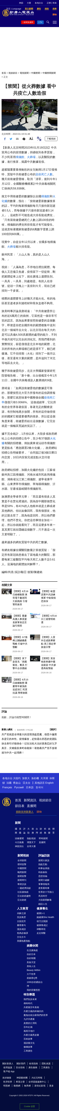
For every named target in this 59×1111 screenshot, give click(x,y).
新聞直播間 (28, 22)
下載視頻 (51, 138)
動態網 (17, 1085)
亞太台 (26, 782)
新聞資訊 (30, 800)
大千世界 (31, 974)
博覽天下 (31, 842)
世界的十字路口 (46, 892)
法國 (8, 782)
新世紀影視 (39, 1085)
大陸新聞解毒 (45, 900)
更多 (51, 1085)
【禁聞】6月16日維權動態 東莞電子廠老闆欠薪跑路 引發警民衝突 (20, 598)
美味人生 (31, 966)
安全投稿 (20, 1067)
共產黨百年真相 (31, 1007)
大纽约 (17, 778)
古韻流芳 (21, 921)
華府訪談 (21, 884)
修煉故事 (28, 1047)
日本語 (30, 787)
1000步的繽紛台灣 (35, 984)
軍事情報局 (43, 884)
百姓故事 (28, 1039)
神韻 (21, 3)
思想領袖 (42, 876)
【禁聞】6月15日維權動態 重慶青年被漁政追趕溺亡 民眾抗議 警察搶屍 (20, 686)
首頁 (4, 73)
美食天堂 (31, 962)
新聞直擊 (21, 876)
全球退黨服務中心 (37, 1082)
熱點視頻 (31, 838)
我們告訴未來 (30, 999)
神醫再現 (41, 929)
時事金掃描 (43, 868)
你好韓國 (31, 958)
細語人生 (42, 904)
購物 (39, 811)
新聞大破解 (43, 880)
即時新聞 (43, 838)
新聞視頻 (23, 855)
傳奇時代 (28, 1003)
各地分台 (39, 3)
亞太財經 (21, 900)
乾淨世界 (7, 1082)
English (49, 782)
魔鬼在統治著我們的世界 (36, 1015)
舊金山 (17, 782)
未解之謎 (21, 913)
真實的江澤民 (30, 1023)
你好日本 (31, 954)
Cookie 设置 (29, 1106)
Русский (19, 787)
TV (41, 22)
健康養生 (42, 908)
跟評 (53, 729)
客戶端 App (8, 1071)
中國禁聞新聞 (49, 73)
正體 (49, 3)
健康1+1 (41, 913)
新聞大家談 (43, 860)
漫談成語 (21, 929)
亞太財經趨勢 (24, 896)
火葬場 (31, 157)
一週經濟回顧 (24, 888)
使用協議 (7, 1067)
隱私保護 (46, 1063)
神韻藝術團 (22, 1077)
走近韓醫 (41, 933)
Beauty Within (33, 970)
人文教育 (22, 908)
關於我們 (21, 1063)
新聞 (18, 822)
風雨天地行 (29, 1031)
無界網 (27, 1085)
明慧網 (6, 1085)
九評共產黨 (29, 1019)
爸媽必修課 (22, 933)
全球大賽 (31, 846)
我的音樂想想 (33, 990)
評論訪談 (44, 855)
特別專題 (29, 994)
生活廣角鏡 (32, 950)
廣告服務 (32, 1067)
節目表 (19, 806)
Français (7, 787)
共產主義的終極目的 (33, 1011)
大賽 (29, 3)
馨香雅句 (21, 925)
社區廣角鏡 (22, 892)
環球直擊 (21, 864)
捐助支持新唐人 (25, 811)
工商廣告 (28, 1051)
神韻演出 (19, 846)
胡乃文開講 (42, 921)
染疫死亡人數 (44, 174)
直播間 (31, 806)
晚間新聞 (21, 872)
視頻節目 (12, 73)
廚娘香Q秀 (32, 978)
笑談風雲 (21, 917)
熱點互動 (42, 864)
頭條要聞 (19, 838)
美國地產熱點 (23, 941)
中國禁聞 (35, 73)
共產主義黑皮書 (31, 1035)
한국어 (39, 787)
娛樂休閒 (32, 945)
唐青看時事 (43, 888)
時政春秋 (42, 872)
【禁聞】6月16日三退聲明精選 (49, 619)
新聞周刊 (21, 880)
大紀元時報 (36, 1077)
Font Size (31, 138)
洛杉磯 (35, 778)
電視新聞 (24, 73)
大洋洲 (44, 778)
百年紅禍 (28, 1027)
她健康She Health (45, 917)
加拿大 (26, 778)
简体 (55, 3)
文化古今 (21, 937)
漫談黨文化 (29, 1043)
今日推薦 (19, 842)
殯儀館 (20, 157)
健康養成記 (42, 925)
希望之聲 (20, 1082)
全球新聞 (21, 860)
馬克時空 (42, 896)
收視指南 (33, 1063)
